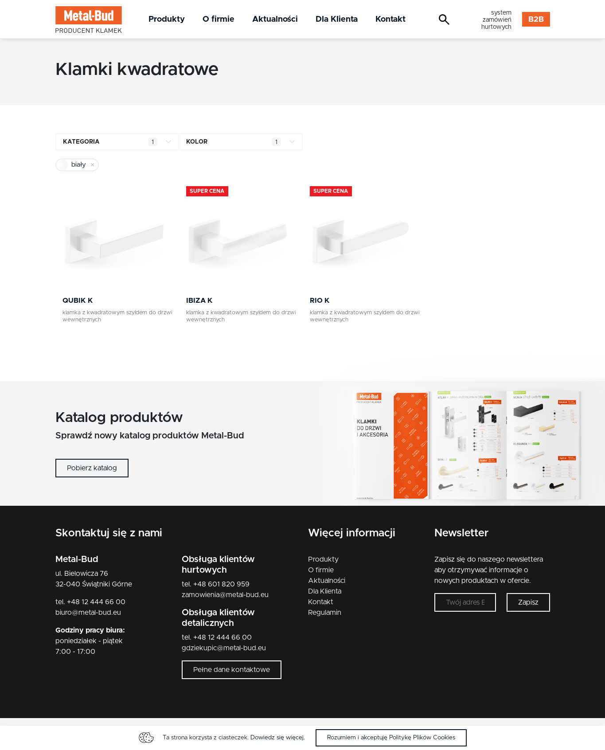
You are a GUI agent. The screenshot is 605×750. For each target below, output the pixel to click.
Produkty (166, 19)
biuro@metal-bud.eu (88, 612)
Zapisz (528, 602)
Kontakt (390, 19)
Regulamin (324, 612)
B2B (536, 19)
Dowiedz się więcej (277, 737)
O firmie (218, 19)
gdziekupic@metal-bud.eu (224, 648)
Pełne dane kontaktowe (231, 669)
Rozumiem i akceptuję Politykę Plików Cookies (391, 737)
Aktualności (275, 19)
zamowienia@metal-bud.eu (225, 594)
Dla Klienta (337, 19)
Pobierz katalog (92, 468)
